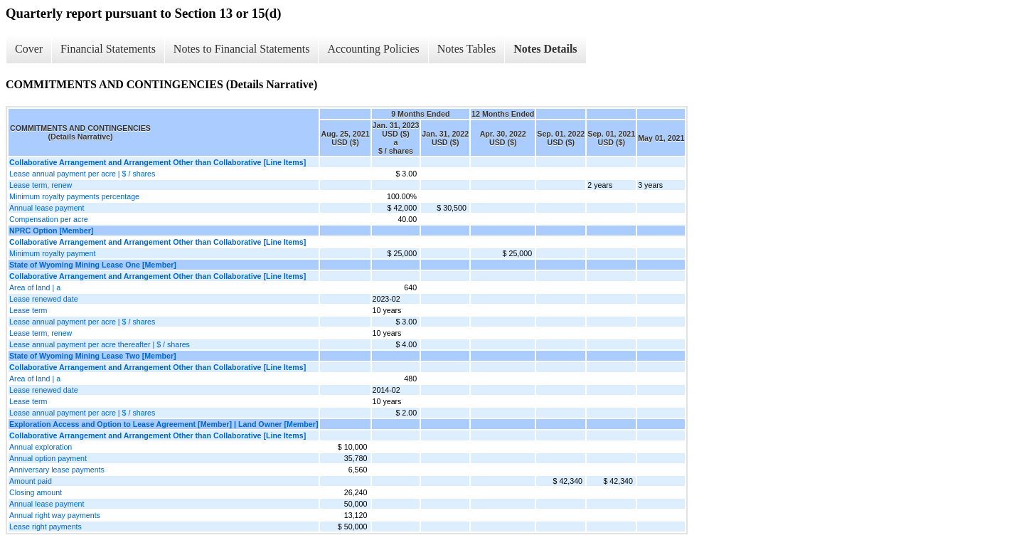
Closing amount (35, 492)
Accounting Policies (373, 49)
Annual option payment (48, 458)
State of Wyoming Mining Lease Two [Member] (92, 355)
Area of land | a (34, 287)
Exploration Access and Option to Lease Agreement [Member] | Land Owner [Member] (163, 424)
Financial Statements (108, 49)
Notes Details (545, 49)
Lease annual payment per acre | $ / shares (82, 173)
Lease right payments (45, 526)
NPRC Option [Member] (51, 230)
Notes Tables (466, 49)
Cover (29, 49)
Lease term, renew (40, 185)
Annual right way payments (54, 515)
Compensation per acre (48, 219)
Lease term (28, 310)
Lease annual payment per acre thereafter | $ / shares (99, 344)
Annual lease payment (46, 207)
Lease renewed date (43, 299)
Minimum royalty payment (52, 253)
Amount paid (30, 481)
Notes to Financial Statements (242, 49)
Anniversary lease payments (57, 469)
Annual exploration (40, 447)
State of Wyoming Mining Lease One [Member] (92, 264)
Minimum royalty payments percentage (74, 196)
